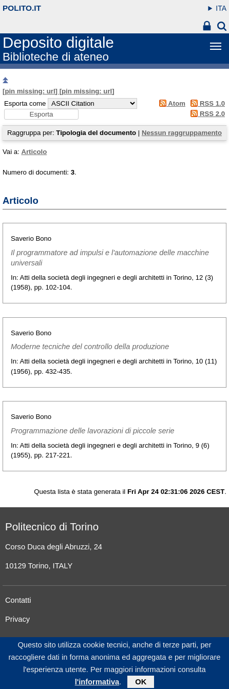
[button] (41, 114)
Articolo (34, 152)
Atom (170, 103)
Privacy (17, 619)
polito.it (22, 8)
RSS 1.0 (206, 103)
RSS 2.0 (206, 114)
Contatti (18, 600)
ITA (221, 8)
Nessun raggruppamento (182, 133)
